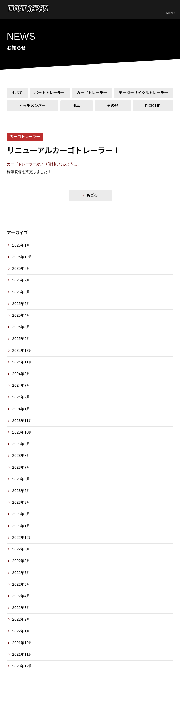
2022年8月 (21, 561)
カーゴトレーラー (25, 137)
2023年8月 (21, 455)
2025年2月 (21, 338)
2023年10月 (22, 432)
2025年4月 (21, 315)
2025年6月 (21, 292)
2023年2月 (21, 514)
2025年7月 (21, 280)
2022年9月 (21, 549)
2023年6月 (21, 479)
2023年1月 (21, 526)
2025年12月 (22, 257)
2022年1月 (21, 631)
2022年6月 (21, 584)
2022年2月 (21, 619)
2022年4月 (21, 596)
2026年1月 (21, 245)
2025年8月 (21, 268)
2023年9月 (21, 444)
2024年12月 (22, 350)
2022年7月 (21, 573)
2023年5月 (21, 491)
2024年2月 (21, 397)
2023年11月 (22, 420)
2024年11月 (22, 362)
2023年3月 (21, 502)
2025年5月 (21, 304)
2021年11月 (22, 654)
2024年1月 (21, 409)
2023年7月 (21, 467)
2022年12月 (22, 537)
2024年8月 (21, 374)
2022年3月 (21, 607)
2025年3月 (21, 327)
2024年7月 (21, 385)
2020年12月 (22, 666)
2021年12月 (22, 643)
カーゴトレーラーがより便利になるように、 (44, 164)
